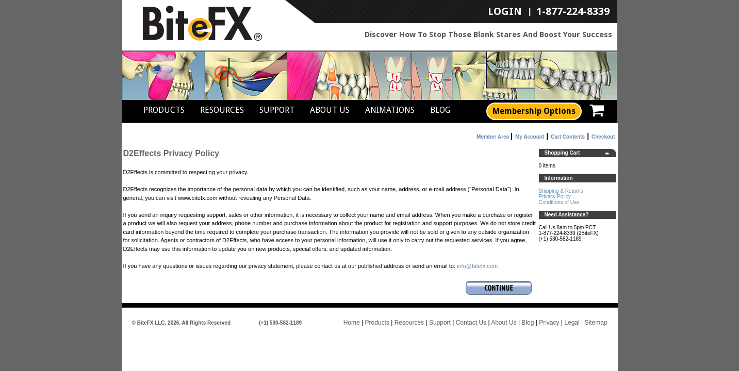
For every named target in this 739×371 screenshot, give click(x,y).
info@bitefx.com (477, 266)
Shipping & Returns (561, 191)
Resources (222, 110)
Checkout (603, 137)
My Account (529, 137)
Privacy (549, 322)
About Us (330, 110)
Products (164, 110)
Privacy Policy (555, 196)
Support (276, 110)
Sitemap (595, 322)
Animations (390, 110)
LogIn (505, 12)
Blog (440, 110)
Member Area (493, 137)
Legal (571, 322)
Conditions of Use (559, 202)
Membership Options (534, 111)
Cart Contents (568, 137)
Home (351, 322)
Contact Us (471, 322)
